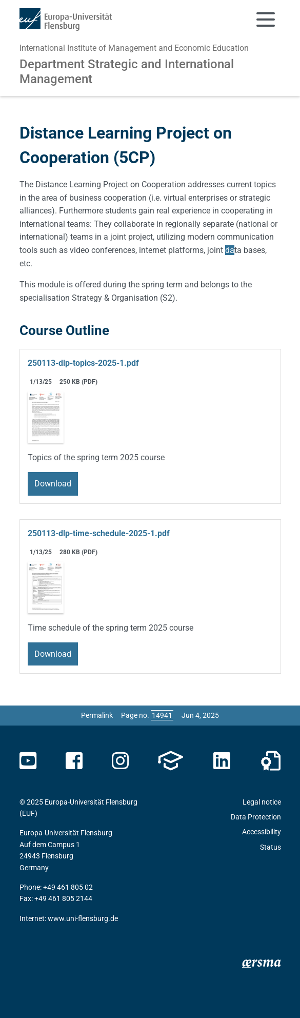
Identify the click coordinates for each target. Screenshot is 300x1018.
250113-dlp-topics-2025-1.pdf (83, 363)
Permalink (97, 715)
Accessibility (261, 832)
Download (52, 483)
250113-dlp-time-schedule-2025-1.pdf (99, 533)
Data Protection (256, 817)
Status (270, 847)
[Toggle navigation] (265, 19)
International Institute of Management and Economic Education (134, 48)
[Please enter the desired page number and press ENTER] (162, 715)
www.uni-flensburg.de (83, 918)
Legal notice (262, 802)
